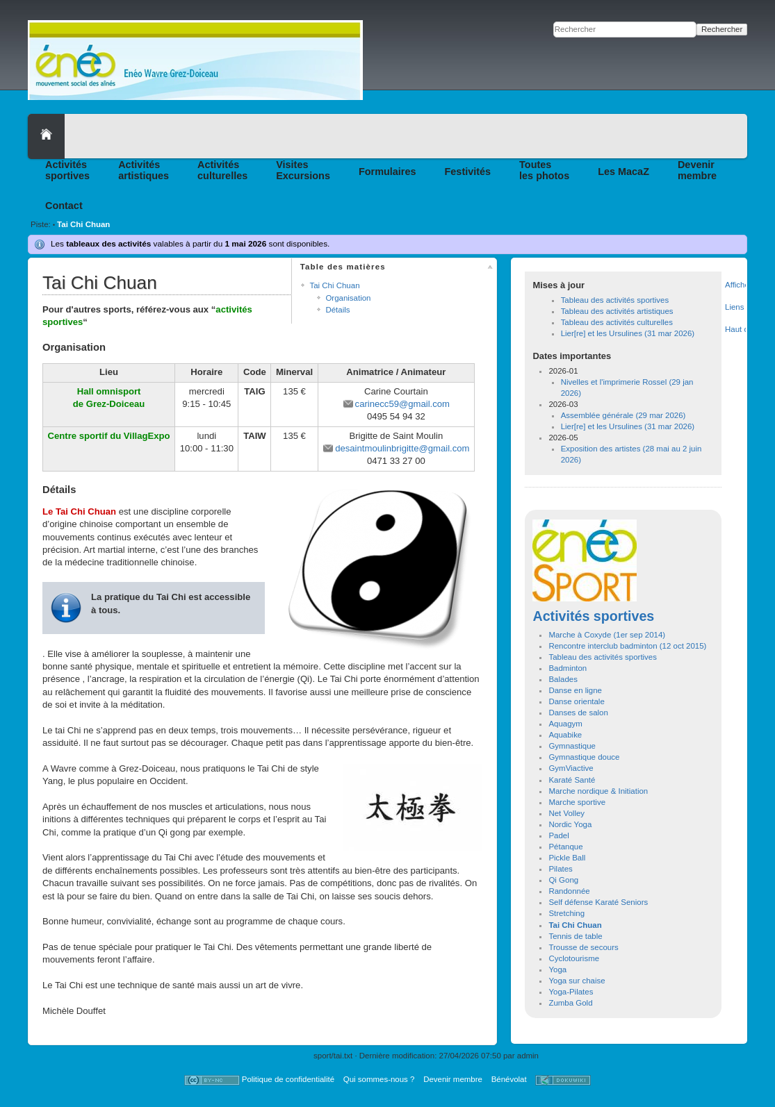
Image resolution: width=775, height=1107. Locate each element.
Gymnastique (572, 746)
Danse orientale (576, 701)
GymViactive (570, 768)
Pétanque (565, 846)
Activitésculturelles (222, 170)
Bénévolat (509, 1079)
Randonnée (568, 891)
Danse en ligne (575, 690)
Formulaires (387, 171)
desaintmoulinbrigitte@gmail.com (402, 448)
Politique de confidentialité (288, 1079)
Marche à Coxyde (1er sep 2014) (606, 635)
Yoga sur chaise (576, 980)
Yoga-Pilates (570, 992)
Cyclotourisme (573, 958)
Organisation (347, 298)
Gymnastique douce (583, 757)
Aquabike (565, 735)
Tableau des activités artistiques (617, 311)
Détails (337, 310)
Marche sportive (576, 802)
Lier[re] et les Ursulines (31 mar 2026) (628, 333)
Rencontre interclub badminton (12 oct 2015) (627, 646)
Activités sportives (593, 616)
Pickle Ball (566, 858)
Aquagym (565, 723)
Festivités (468, 171)
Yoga (557, 969)
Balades (562, 679)
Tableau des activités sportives (615, 300)
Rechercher (721, 29)
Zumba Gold (570, 1003)
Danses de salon (577, 712)
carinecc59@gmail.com (402, 404)
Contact (64, 205)
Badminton (567, 668)
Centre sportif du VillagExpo (109, 436)
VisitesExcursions (303, 170)
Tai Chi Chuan (83, 224)
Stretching (566, 913)
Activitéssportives (67, 170)
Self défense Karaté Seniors (598, 902)
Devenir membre (452, 1079)
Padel (558, 835)
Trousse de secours (583, 947)
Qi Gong (563, 880)
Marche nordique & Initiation (598, 791)
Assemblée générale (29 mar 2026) (623, 415)
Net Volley (566, 813)
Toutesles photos (544, 170)
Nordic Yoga (570, 824)
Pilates (560, 869)
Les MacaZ (623, 171)
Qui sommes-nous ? (379, 1079)
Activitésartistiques (143, 170)
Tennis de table (575, 936)
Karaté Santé (571, 780)
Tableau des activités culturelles (617, 322)
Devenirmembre (697, 170)
